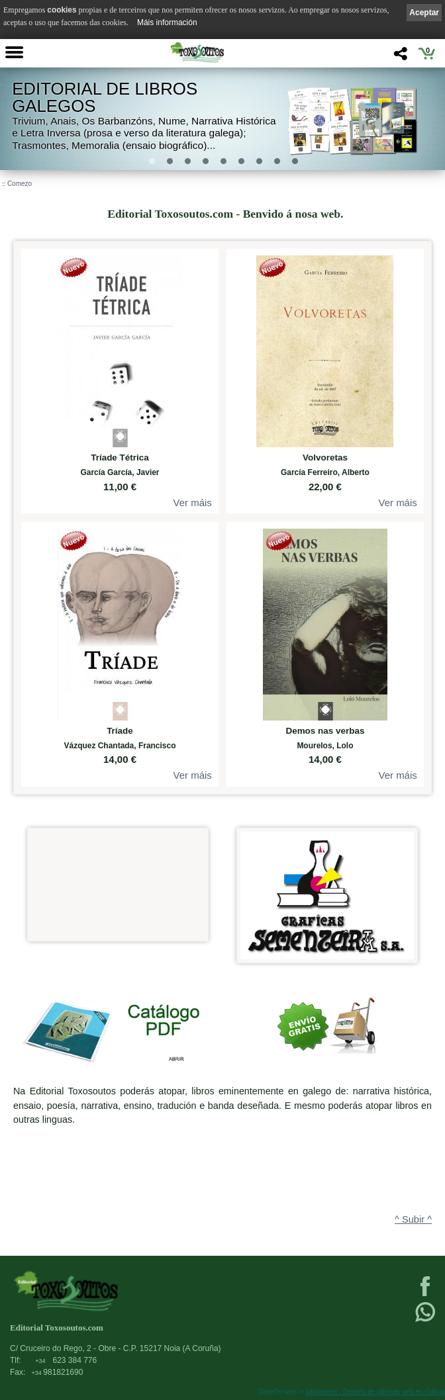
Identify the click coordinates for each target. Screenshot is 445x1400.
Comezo (19, 183)
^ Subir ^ (413, 1219)
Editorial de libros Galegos (104, 97)
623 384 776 (66, 1360)
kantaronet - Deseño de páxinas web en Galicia (375, 1391)
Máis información (167, 22)
